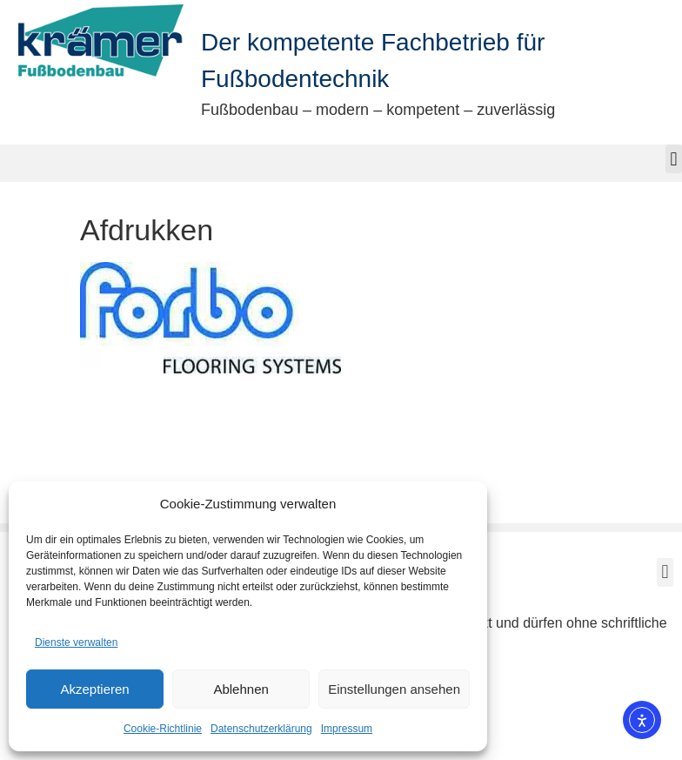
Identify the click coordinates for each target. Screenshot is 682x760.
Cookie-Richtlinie (163, 729)
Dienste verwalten (76, 642)
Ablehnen (240, 689)
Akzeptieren (94, 689)
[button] (673, 159)
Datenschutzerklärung (261, 729)
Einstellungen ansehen (394, 689)
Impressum (346, 729)
